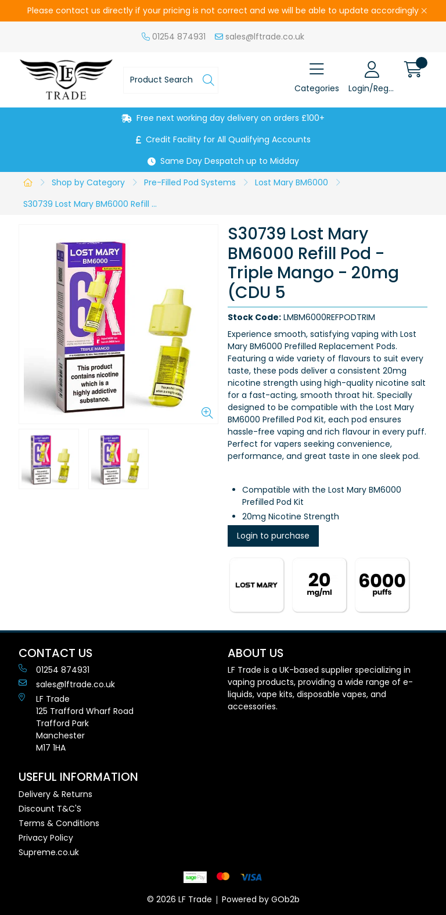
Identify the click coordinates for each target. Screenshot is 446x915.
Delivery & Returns (55, 794)
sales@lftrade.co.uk (259, 36)
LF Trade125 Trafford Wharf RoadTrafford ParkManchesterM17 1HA (76, 723)
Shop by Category (88, 182)
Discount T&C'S (50, 808)
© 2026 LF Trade (179, 899)
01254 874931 (174, 36)
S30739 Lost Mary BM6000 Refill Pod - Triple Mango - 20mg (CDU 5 (93, 204)
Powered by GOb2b (261, 899)
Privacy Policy (46, 838)
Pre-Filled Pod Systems (190, 182)
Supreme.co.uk (49, 852)
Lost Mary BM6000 (291, 182)
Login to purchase (273, 535)
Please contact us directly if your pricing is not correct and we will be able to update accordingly (223, 10)
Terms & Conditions (59, 823)
